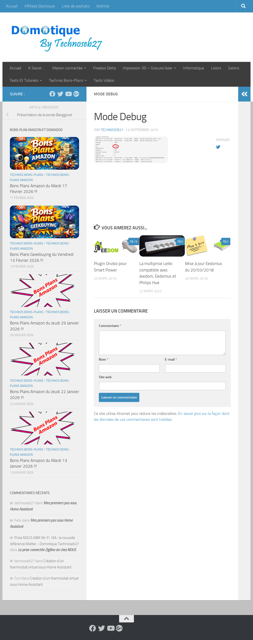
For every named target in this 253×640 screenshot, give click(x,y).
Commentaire (110, 326)
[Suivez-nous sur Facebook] (52, 94)
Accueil (12, 6)
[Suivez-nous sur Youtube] (68, 94)
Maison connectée (67, 68)
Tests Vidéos (104, 80)
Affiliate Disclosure (39, 6)
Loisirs (216, 68)
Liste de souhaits (75, 6)
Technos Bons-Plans (66, 80)
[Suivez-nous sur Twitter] (60, 94)
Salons (233, 68)
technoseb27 (112, 130)
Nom (103, 359)
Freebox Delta (104, 68)
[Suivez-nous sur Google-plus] (76, 94)
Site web (105, 377)
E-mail (171, 359)
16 (133, 241)
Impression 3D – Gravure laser (147, 68)
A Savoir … (36, 68)
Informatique (193, 68)
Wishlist (102, 6)
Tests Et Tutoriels (24, 80)
